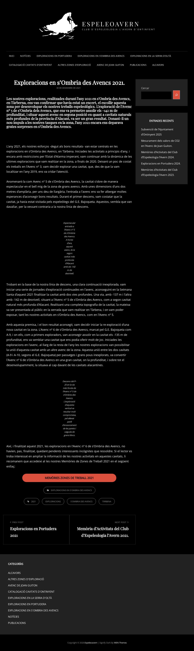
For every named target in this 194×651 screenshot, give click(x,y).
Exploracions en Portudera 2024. (161, 163)
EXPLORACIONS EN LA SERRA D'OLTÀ (30, 598)
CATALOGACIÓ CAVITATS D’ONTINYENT (30, 64)
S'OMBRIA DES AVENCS (81, 501)
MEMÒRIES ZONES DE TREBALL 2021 (69, 478)
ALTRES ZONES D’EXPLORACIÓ (74, 64)
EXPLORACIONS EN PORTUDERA (54, 55)
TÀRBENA (106, 501)
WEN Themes (120, 642)
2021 (33, 501)
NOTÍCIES (25, 55)
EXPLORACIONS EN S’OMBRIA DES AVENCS (101, 55)
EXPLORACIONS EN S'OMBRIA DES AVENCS (71, 490)
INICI (11, 55)
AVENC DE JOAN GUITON (110, 64)
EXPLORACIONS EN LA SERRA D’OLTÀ (150, 55)
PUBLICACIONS (138, 64)
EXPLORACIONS (53, 501)
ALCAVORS (158, 64)
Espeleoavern (111, 24)
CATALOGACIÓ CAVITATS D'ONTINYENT (31, 591)
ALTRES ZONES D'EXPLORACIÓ (26, 579)
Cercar (145, 88)
